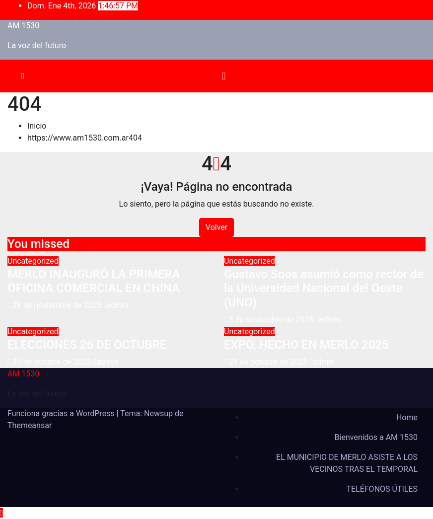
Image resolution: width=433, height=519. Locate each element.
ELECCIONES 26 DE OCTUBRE (86, 345)
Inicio (36, 126)
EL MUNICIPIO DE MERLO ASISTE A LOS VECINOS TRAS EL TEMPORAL (347, 463)
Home (407, 417)
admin (115, 305)
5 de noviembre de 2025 (272, 319)
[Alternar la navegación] (224, 76)
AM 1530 (23, 25)
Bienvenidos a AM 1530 (376, 437)
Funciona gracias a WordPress (62, 413)
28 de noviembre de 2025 (58, 305)
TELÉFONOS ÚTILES (382, 489)
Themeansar (29, 425)
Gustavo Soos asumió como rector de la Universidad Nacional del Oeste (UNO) (324, 288)
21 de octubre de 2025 (52, 362)
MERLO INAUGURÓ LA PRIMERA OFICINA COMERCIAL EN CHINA (93, 281)
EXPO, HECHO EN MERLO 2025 (306, 345)
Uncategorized (33, 261)
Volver (216, 227)
